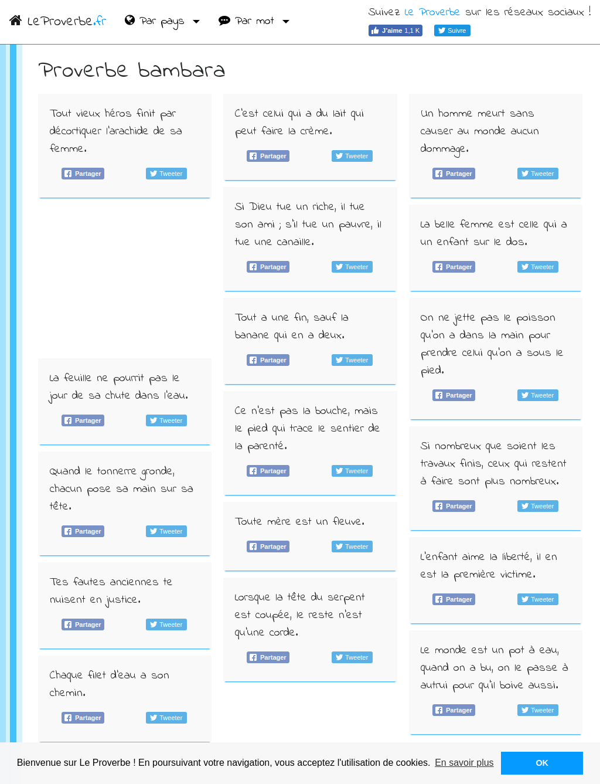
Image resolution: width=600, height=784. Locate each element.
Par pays (157, 21)
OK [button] (542, 763)
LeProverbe (57, 22)
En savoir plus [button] (464, 763)
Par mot (249, 21)
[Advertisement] (125, 278)
